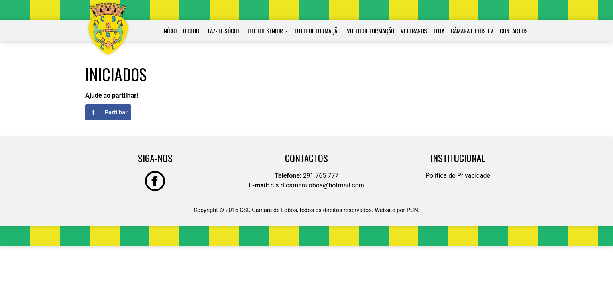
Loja (439, 30)
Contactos (514, 30)
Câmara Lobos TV (472, 30)
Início (169, 30)
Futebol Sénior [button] (264, 30)
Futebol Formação (317, 30)
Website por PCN (396, 210)
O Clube (192, 30)
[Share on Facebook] (108, 112)
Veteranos (414, 30)
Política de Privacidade (458, 175)
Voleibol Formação (370, 30)
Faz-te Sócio (223, 30)
